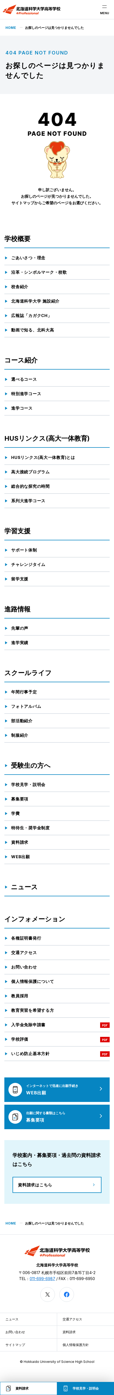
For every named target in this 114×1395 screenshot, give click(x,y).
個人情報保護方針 (76, 1345)
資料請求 (69, 1332)
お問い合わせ (15, 1332)
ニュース (12, 1319)
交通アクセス (72, 1319)
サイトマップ (15, 1345)
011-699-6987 (42, 1278)
